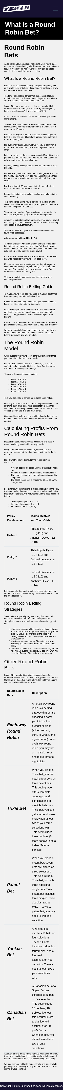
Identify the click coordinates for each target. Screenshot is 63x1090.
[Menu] (55, 9)
